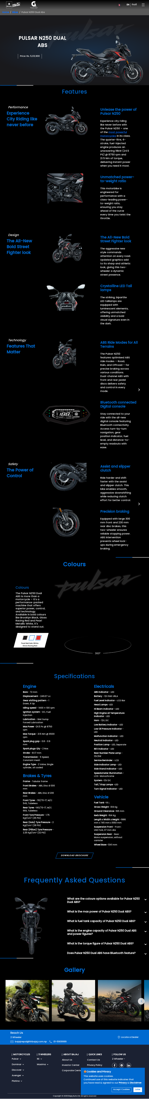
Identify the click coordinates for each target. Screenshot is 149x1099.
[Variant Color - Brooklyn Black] (25, 638)
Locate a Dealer (130, 1037)
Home (5, 12)
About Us (67, 1060)
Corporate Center (72, 1071)
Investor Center (70, 1065)
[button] (141, 1001)
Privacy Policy (94, 1065)
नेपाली (134, 5)
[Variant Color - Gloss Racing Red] (38, 638)
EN (128, 5)
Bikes (15, 12)
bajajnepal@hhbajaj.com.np (31, 1042)
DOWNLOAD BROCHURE (74, 856)
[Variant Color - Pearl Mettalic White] (32, 638)
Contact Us (93, 1060)
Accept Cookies (121, 1090)
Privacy (123, 1083)
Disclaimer (136, 1083)
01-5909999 (60, 1042)
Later (138, 1090)
